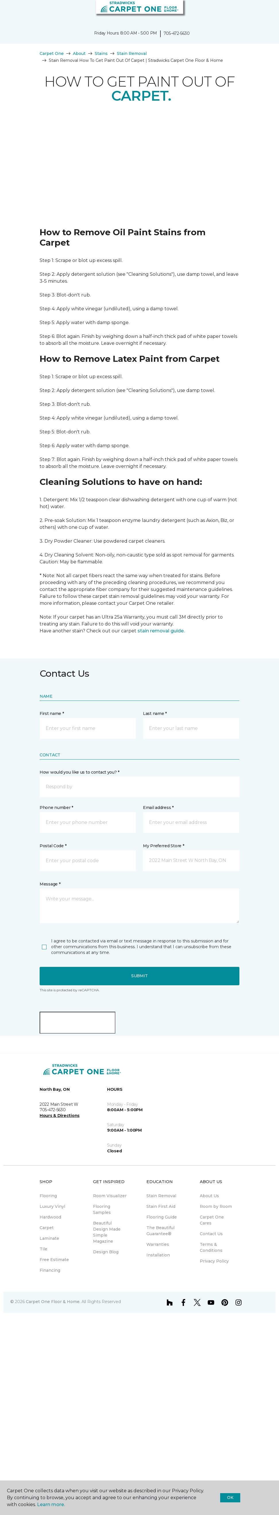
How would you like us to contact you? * (79, 772)
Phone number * (56, 808)
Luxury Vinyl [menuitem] (52, 1206)
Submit (139, 975)
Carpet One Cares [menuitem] (212, 1220)
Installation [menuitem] (158, 1255)
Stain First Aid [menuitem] (160, 1206)
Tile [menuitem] (43, 1249)
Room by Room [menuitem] (216, 1206)
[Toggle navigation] (8, 11)
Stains (101, 53)
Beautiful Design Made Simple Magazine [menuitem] (107, 1232)
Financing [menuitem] (50, 1270)
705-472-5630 (177, 33)
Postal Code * (53, 846)
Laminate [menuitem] (49, 1238)
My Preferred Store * (163, 846)
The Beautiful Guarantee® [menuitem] (160, 1230)
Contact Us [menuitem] (211, 1233)
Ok (230, 1497)
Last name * (155, 713)
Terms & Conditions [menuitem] (211, 1247)
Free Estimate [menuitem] (54, 1259)
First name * (52, 713)
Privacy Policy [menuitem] (214, 1261)
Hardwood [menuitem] (50, 1217)
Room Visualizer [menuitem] (110, 1195)
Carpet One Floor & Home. (53, 1301)
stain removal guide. (161, 631)
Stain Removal (132, 53)
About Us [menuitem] (209, 1195)
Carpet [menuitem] (47, 1227)
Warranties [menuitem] (157, 1244)
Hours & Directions (60, 1115)
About (79, 53)
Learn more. (51, 1504)
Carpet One (52, 53)
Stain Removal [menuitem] (161, 1195)
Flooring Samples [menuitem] (102, 1209)
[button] (257, 11)
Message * (50, 884)
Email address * (158, 808)
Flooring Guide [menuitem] (161, 1217)
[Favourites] (264, 11)
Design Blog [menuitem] (106, 1251)
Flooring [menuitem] (48, 1195)
